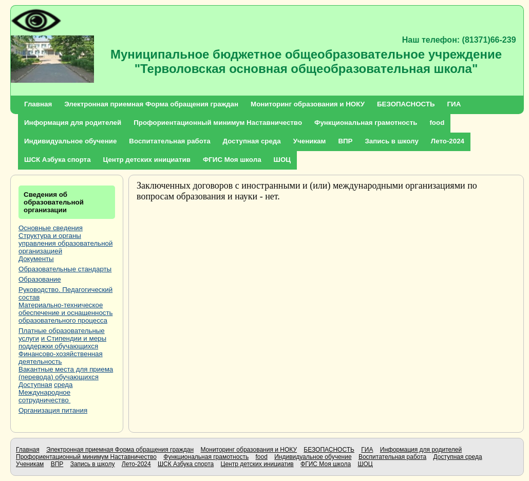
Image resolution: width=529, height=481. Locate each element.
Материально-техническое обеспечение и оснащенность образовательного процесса (65, 312)
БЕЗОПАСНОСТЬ (406, 104)
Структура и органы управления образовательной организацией (65, 243)
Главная (38, 104)
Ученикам (309, 141)
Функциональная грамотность (365, 122)
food (436, 122)
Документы (36, 259)
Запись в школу (391, 141)
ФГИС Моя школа (232, 159)
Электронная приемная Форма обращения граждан (151, 104)
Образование (39, 279)
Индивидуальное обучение (70, 141)
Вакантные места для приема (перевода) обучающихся (65, 373)
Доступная (35, 384)
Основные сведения (50, 228)
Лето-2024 (447, 141)
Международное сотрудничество (44, 396)
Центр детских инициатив (147, 159)
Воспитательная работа (169, 141)
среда (63, 384)
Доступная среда (252, 141)
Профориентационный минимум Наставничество (218, 122)
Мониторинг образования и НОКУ (308, 104)
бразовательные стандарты (67, 269)
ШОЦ (282, 159)
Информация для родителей (72, 122)
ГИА (454, 104)
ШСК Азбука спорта (57, 159)
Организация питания (52, 410)
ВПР (345, 141)
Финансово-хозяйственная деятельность (60, 357)
